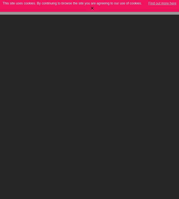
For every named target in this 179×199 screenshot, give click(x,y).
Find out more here (162, 3)
